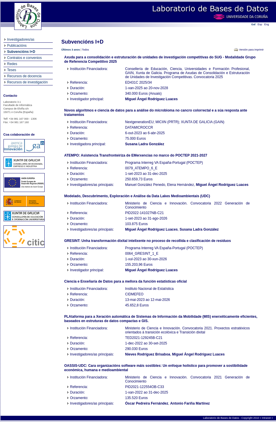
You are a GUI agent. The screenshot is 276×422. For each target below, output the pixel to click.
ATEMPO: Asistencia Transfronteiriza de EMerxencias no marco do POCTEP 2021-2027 (135, 155)
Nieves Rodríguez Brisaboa (147, 354)
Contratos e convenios (24, 58)
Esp (260, 24)
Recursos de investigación (27, 82)
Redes (12, 64)
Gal (253, 24)
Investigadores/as (20, 39)
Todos (85, 49)
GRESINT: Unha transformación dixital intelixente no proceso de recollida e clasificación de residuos (147, 241)
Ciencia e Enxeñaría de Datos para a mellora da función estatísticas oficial (125, 281)
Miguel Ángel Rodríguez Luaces (151, 99)
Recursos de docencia (24, 76)
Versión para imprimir (251, 49)
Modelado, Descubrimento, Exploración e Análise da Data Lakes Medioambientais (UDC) (137, 196)
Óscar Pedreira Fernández (146, 403)
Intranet (266, 417)
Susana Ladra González (144, 144)
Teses (11, 70)
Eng (266, 24)
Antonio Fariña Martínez (190, 403)
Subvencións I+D (21, 52)
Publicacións (17, 46)
